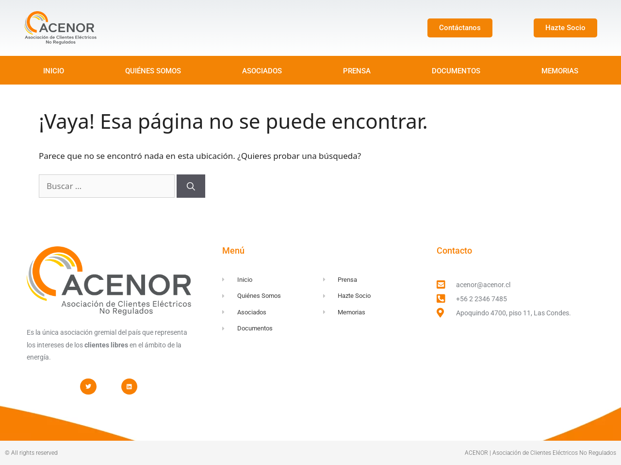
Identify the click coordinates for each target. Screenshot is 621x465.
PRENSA (357, 71)
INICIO (53, 71)
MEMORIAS (559, 71)
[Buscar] (191, 186)
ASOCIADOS (262, 71)
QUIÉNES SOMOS (153, 71)
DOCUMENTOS (456, 71)
